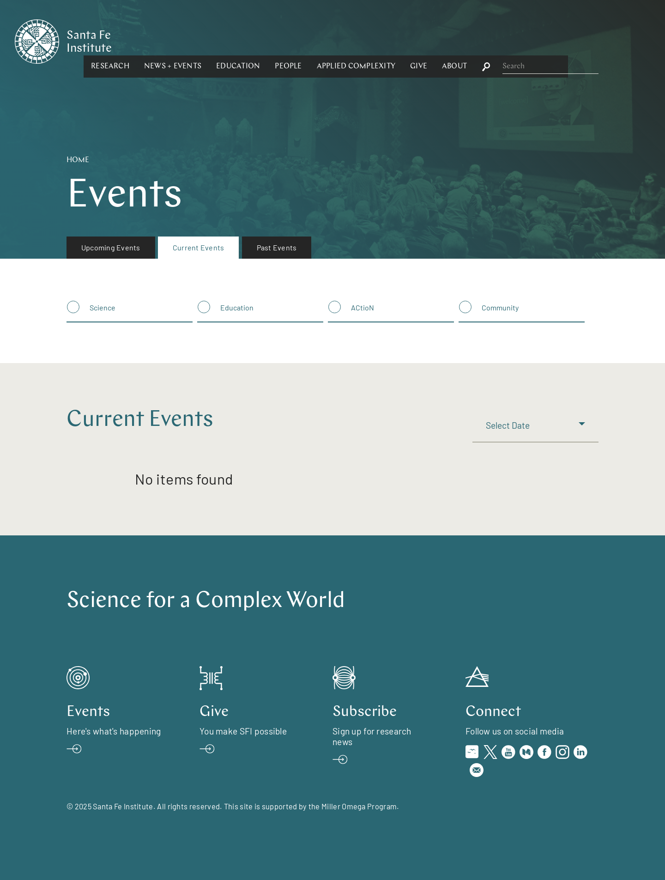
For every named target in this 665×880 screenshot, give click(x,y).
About (555, 40)
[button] (210, 41)
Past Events (277, 247)
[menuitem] (110, 248)
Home (77, 160)
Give (519, 40)
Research (211, 40)
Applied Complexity (456, 40)
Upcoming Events (110, 247)
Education (339, 40)
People (388, 40)
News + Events (273, 40)
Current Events (198, 247)
